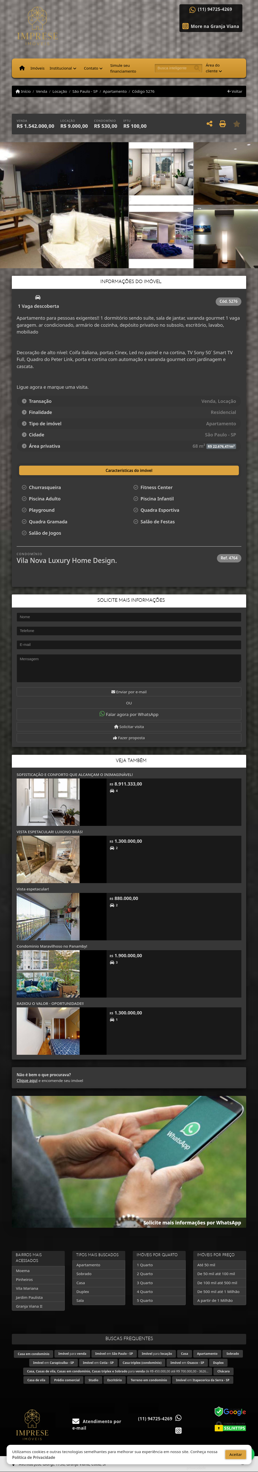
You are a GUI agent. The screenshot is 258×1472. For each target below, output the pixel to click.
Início (23, 91)
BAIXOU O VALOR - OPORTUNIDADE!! (50, 1003)
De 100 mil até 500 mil (217, 1282)
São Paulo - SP (85, 91)
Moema (22, 1270)
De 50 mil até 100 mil (216, 1273)
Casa (80, 1282)
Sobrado (83, 1273)
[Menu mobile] (22, 68)
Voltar (235, 91)
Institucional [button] (61, 68)
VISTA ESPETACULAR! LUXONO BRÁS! (50, 831)
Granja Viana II (29, 1306)
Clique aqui (27, 1080)
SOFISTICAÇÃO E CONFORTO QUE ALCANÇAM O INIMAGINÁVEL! (75, 774)
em (114, 1353)
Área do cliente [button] (213, 68)
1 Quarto (145, 1264)
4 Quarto (145, 1291)
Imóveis (37, 68)
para (72, 1353)
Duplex (82, 1291)
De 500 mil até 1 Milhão (218, 1291)
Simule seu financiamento (123, 68)
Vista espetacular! (33, 888)
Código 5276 (143, 91)
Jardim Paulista (29, 1297)
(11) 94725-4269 (215, 9)
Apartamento (115, 91)
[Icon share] (210, 25)
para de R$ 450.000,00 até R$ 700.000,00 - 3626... (117, 1371)
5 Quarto (145, 1300)
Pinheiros (24, 1279)
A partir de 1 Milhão (215, 1300)
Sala (80, 1300)
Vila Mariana (27, 1288)
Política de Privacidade (33, 1457)
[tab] (46, 470)
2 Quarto (145, 1273)
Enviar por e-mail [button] (129, 691)
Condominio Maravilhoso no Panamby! (52, 946)
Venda (41, 91)
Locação (59, 91)
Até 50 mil (206, 1264)
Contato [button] (91, 68)
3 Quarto (145, 1282)
